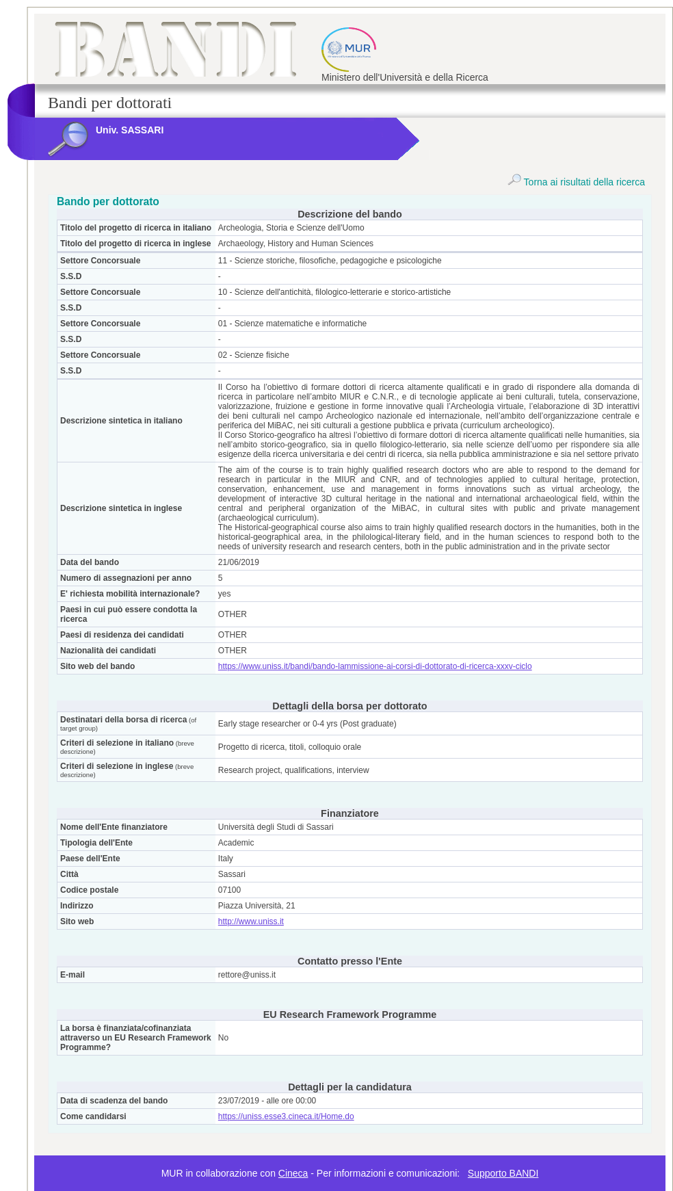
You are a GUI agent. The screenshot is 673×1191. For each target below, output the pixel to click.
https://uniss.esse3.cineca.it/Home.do (286, 1116)
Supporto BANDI (503, 1173)
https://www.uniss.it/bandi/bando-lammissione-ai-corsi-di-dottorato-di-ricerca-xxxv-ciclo (375, 666)
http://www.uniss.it (251, 921)
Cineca (293, 1173)
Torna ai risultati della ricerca (576, 181)
